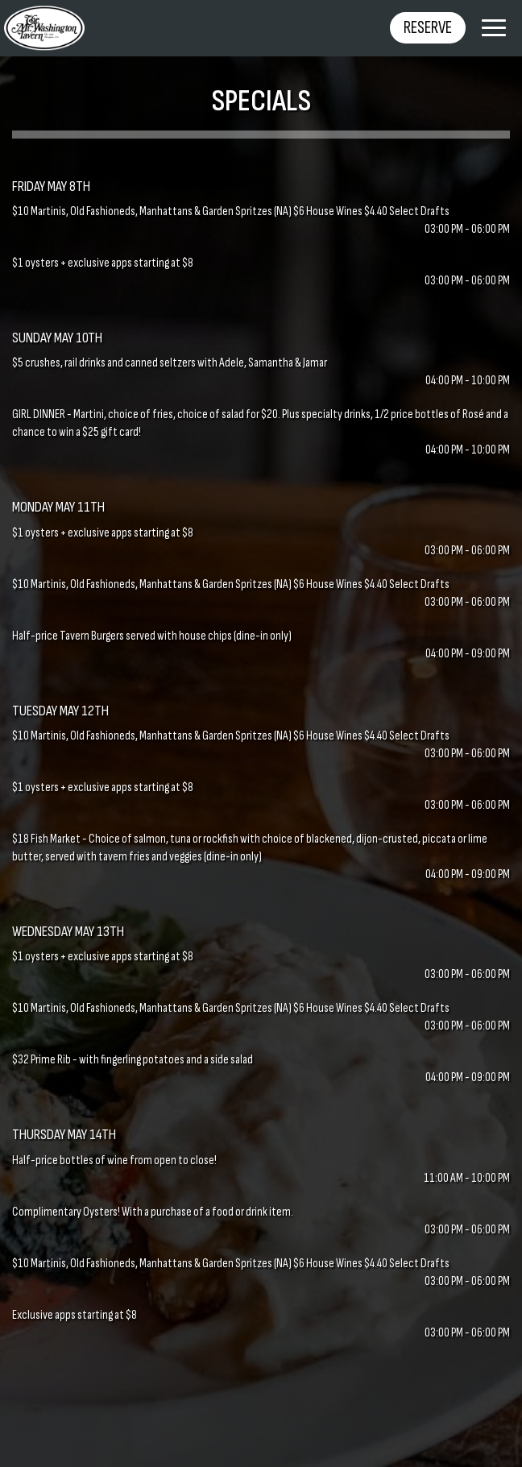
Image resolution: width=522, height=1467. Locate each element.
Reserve (428, 28)
